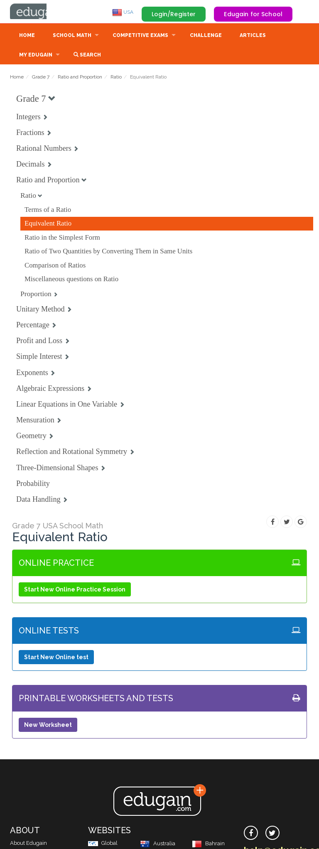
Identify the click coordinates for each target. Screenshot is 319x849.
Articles (253, 36)
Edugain (41, 12)
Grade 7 (40, 78)
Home (27, 36)
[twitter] (272, 834)
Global (103, 844)
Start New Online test (56, 658)
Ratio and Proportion (80, 78)
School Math (72, 36)
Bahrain (208, 844)
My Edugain (35, 56)
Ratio (116, 78)
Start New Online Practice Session (74, 590)
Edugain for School (253, 14)
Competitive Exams (140, 36)
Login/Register (174, 14)
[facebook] (251, 834)
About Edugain (28, 844)
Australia (157, 844)
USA (122, 12)
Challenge (206, 36)
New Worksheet (48, 725)
